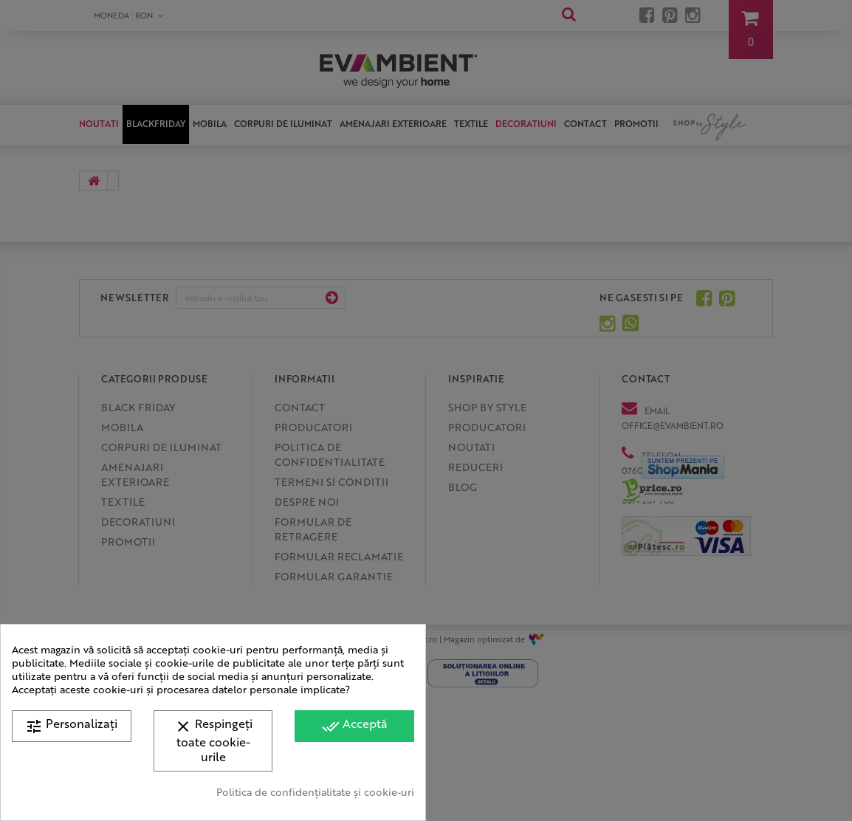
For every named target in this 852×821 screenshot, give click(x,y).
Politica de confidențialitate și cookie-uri (315, 791)
